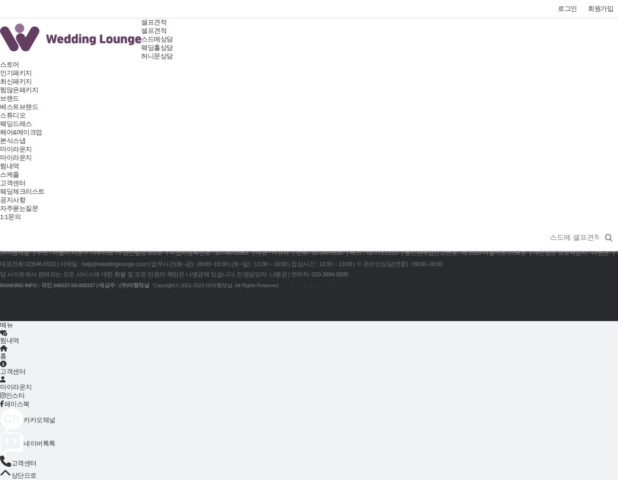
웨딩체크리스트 (22, 191)
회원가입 (600, 8)
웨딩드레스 (16, 123)
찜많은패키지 (19, 90)
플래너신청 (323, 285)
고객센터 (12, 183)
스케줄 (9, 174)
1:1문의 (10, 216)
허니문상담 (157, 56)
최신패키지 (16, 81)
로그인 (567, 8)
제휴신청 (295, 285)
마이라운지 (16, 149)
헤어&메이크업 (21, 132)
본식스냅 (12, 140)
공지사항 (12, 200)
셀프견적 (153, 22)
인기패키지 (16, 73)
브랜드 (9, 98)
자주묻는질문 (19, 208)
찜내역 (9, 166)
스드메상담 (157, 39)
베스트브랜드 (19, 106)
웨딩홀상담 (157, 47)
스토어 (9, 64)
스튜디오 (12, 115)
